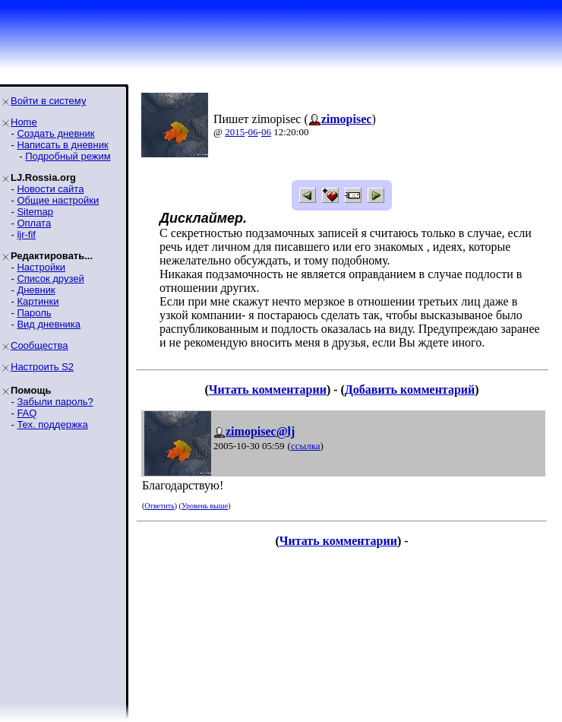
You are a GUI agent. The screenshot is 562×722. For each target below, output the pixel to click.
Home (24, 122)
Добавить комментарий (410, 389)
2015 (235, 132)
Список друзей (50, 278)
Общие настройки (58, 200)
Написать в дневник (62, 144)
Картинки (37, 301)
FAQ (26, 413)
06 (253, 132)
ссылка (305, 445)
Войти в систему (48, 100)
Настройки (41, 267)
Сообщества (39, 345)
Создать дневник (55, 133)
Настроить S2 (42, 366)
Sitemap (35, 211)
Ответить (159, 506)
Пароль (34, 312)
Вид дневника (49, 324)
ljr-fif (26, 234)
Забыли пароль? (55, 401)
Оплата (34, 223)
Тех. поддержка (52, 424)
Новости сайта (50, 189)
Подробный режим (67, 156)
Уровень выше (205, 506)
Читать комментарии (268, 389)
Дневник (36, 290)
